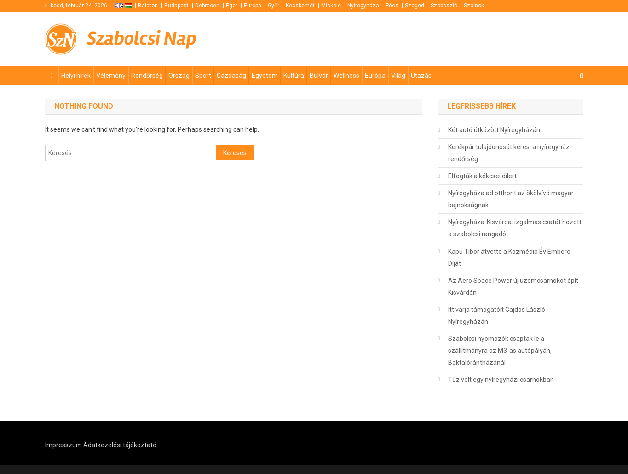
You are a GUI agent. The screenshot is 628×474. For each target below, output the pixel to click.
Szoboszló (444, 5)
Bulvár (319, 75)
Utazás (421, 75)
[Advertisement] (473, 39)
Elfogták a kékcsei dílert (482, 176)
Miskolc (331, 5)
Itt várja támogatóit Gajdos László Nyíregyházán (496, 315)
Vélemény (111, 75)
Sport (203, 75)
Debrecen (207, 5)
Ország (179, 75)
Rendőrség (147, 75)
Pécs (392, 5)
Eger (231, 5)
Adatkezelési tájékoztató (119, 445)
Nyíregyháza (363, 5)
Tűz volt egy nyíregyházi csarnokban (501, 379)
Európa (252, 5)
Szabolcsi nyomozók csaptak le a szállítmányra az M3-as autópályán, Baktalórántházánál (500, 350)
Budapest (176, 5)
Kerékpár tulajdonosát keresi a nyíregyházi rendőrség (509, 153)
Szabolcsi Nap (141, 38)
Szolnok (474, 5)
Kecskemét (300, 5)
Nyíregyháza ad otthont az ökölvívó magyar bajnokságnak (511, 199)
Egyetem (265, 75)
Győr (273, 5)
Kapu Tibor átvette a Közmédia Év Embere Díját (509, 257)
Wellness (346, 75)
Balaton (148, 5)
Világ (398, 75)
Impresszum (63, 445)
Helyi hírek (76, 75)
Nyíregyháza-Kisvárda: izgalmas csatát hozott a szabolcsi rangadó (515, 228)
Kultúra (293, 75)
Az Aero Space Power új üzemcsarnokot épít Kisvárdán (513, 286)
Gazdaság (231, 75)
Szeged (414, 5)
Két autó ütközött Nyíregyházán (494, 130)
